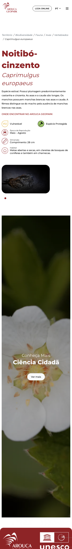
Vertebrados (61, 35)
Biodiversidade (23, 35)
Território (7, 35)
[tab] (5, 198)
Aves (48, 35)
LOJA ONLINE (42, 8)
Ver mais (36, 376)
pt (57, 8)
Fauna (39, 35)
